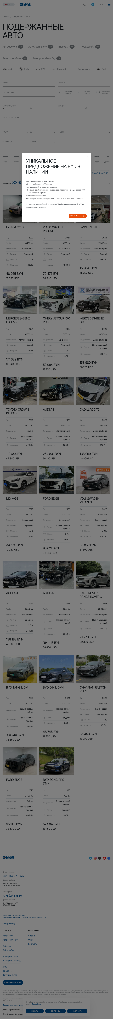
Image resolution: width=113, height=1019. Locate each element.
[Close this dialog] (87, 157)
